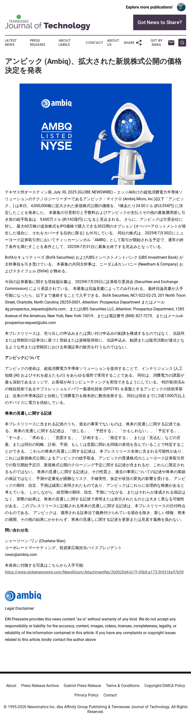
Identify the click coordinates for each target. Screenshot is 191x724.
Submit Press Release (82, 685)
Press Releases (37, 42)
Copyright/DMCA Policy (164, 685)
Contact (94, 43)
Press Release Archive (40, 685)
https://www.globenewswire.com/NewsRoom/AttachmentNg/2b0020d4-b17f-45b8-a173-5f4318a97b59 (94, 572)
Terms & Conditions (123, 685)
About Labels (65, 42)
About (11, 685)
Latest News (11, 42)
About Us (113, 42)
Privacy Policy (86, 695)
